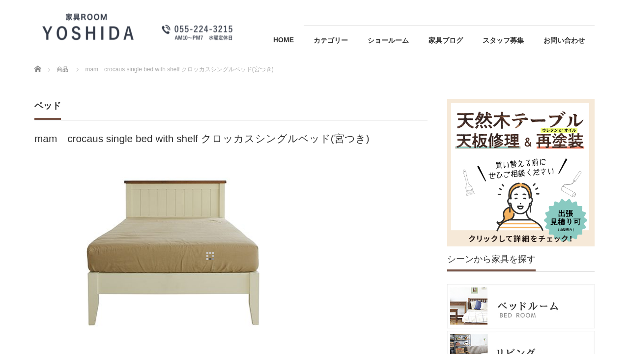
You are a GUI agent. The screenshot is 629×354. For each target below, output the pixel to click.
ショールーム (388, 40)
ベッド (47, 106)
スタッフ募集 (503, 40)
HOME (283, 40)
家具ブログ (446, 40)
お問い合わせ (564, 40)
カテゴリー (331, 40)
